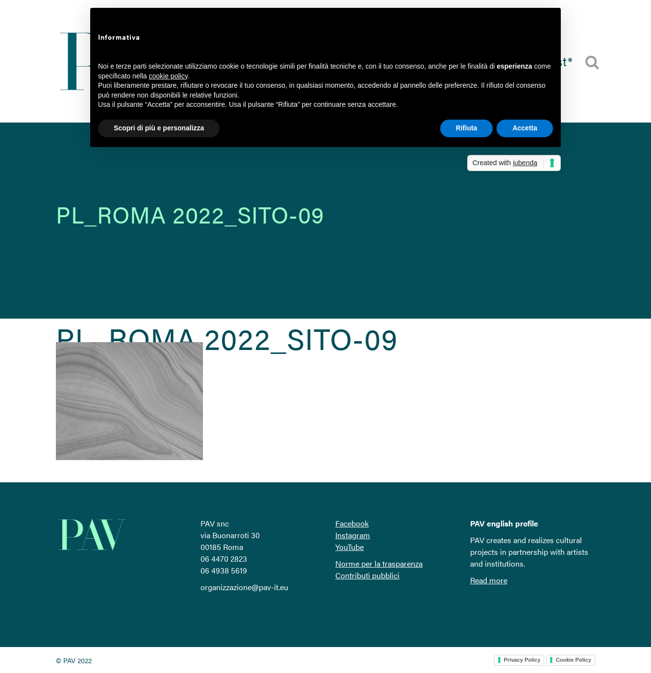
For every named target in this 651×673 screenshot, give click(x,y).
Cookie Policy (573, 660)
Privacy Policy (522, 660)
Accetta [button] (524, 128)
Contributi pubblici (367, 575)
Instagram (352, 535)
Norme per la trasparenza (379, 563)
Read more (488, 580)
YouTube (349, 546)
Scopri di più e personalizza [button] (159, 128)
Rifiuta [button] (466, 128)
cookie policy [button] (168, 76)
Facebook (352, 523)
